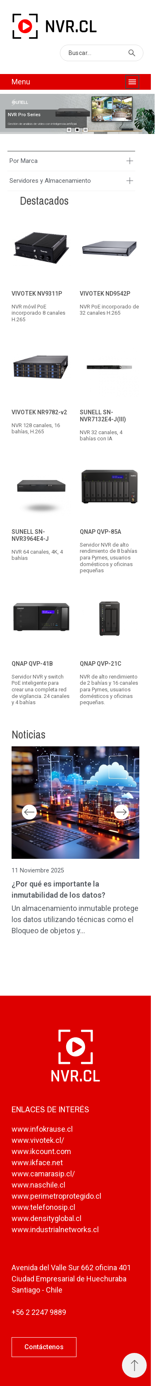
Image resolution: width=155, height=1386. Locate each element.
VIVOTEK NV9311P (37, 293)
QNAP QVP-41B (32, 663)
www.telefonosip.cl (43, 1207)
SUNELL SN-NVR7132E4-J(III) (103, 416)
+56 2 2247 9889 (39, 1312)
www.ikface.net (37, 1162)
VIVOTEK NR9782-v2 (39, 412)
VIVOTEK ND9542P (105, 293)
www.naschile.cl (38, 1184)
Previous (29, 812)
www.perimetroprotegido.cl (56, 1196)
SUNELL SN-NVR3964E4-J (30, 535)
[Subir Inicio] (134, 1365)
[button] (44, 1347)
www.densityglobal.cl (46, 1218)
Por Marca (24, 161)
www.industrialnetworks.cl (55, 1229)
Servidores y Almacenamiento (50, 180)
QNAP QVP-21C (100, 663)
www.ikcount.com (41, 1151)
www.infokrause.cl (42, 1129)
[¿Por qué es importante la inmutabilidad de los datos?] (75, 802)
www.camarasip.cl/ (43, 1173)
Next (121, 812)
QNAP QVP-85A (100, 531)
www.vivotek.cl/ (38, 1140)
